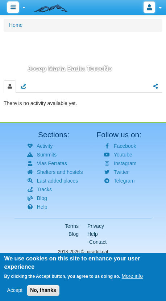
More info (132, 278)
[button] (83, 55)
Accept (14, 292)
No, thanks (43, 292)
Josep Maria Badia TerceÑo (70, 68)
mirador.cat (97, 251)
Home (15, 25)
